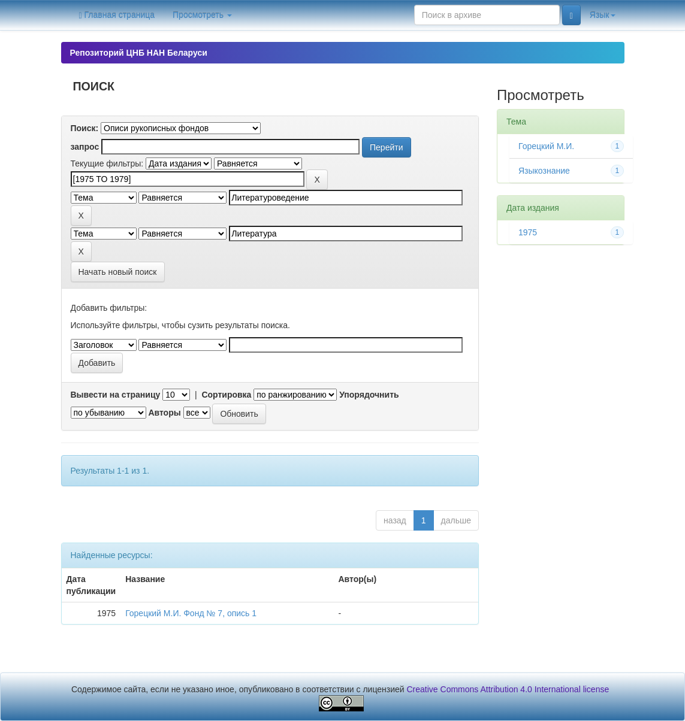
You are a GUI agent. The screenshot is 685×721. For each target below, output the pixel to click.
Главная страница (117, 15)
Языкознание (544, 170)
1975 (527, 232)
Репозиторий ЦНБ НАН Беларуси (138, 52)
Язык (602, 15)
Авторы (164, 412)
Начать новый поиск (118, 272)
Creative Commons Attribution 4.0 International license (508, 689)
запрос (85, 147)
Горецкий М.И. (546, 146)
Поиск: (85, 128)
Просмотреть (202, 15)
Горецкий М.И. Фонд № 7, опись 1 (191, 613)
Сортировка (226, 394)
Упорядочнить (369, 394)
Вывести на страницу (116, 394)
